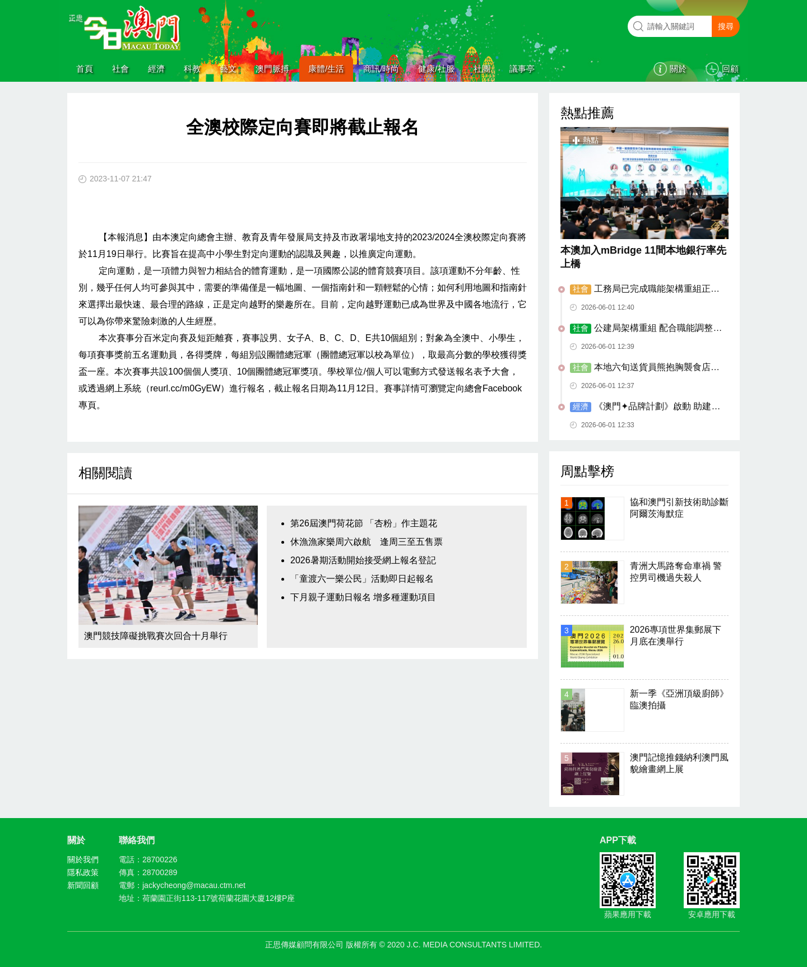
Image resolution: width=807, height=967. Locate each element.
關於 (678, 68)
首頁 (84, 68)
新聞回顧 (83, 885)
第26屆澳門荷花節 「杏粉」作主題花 (363, 523)
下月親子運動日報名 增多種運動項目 (363, 597)
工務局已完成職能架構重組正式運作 (645, 289)
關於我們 (83, 859)
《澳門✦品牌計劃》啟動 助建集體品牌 (645, 407)
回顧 (730, 68)
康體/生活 (326, 68)
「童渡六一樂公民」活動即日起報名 (362, 578)
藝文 (228, 68)
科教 (192, 68)
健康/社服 (436, 68)
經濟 (156, 68)
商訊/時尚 (381, 68)
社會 (120, 68)
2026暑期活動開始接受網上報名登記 (363, 560)
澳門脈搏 (272, 68)
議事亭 (522, 68)
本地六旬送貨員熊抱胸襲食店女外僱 (645, 367)
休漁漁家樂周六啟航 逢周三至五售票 (366, 541)
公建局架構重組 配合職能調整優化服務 (646, 328)
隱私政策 (83, 872)
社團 (482, 68)
